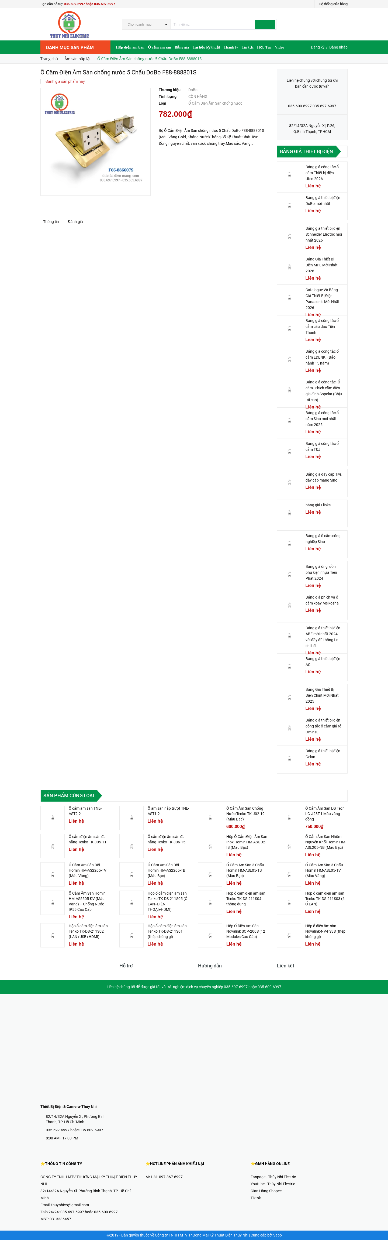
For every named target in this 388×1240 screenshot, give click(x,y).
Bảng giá (182, 47)
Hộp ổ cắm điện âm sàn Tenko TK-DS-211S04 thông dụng (245, 898)
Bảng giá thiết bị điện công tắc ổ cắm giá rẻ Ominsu (323, 726)
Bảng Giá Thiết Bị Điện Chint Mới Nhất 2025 (322, 695)
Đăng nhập (338, 47)
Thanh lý (231, 47)
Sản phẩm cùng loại (68, 795)
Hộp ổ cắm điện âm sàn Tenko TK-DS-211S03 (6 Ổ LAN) (325, 898)
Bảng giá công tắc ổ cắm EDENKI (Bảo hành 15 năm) (322, 357)
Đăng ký (317, 47)
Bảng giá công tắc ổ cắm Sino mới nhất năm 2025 (322, 419)
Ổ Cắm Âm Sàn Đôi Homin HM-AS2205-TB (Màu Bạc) (166, 870)
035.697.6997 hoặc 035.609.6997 (74, 1130)
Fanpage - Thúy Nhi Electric (273, 1177)
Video (279, 47)
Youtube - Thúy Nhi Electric (273, 1184)
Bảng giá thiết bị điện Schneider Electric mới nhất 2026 (324, 234)
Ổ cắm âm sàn (159, 47)
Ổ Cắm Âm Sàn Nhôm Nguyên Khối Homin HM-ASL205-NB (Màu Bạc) (325, 842)
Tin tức (248, 47)
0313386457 (60, 1219)
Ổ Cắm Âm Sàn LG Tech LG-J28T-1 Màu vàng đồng (325, 813)
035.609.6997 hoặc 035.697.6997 (89, 4)
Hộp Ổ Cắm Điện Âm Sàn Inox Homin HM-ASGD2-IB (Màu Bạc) (246, 842)
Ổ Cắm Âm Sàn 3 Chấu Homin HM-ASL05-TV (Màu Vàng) (324, 870)
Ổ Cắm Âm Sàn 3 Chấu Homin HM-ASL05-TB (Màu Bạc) (245, 870)
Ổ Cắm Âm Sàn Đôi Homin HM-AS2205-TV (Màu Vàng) (87, 870)
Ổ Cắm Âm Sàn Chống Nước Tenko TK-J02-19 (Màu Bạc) (245, 813)
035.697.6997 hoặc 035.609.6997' (89, 1212)
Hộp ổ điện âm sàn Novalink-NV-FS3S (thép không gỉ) (325, 931)
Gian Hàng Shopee (266, 1191)
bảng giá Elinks (318, 505)
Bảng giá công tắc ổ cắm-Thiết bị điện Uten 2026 (322, 173)
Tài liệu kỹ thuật (206, 47)
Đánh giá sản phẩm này (65, 81)
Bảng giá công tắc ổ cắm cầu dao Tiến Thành (322, 326)
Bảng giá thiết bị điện (306, 151)
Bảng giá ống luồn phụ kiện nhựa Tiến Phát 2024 (321, 572)
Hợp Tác (264, 47)
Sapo (277, 1235)
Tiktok (256, 1198)
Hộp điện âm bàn (130, 47)
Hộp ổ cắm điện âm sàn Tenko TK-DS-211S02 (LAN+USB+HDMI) (88, 931)
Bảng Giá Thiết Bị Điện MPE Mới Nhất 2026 (322, 265)
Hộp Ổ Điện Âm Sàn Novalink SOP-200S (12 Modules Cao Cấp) (245, 931)
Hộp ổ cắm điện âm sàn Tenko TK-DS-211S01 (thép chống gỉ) (167, 931)
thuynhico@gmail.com (70, 1205)
